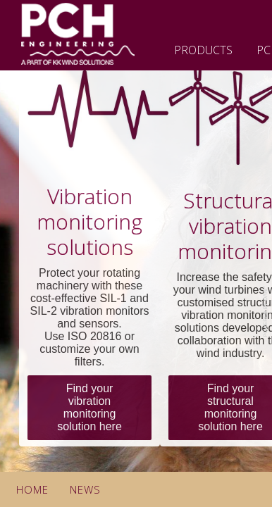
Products (203, 50)
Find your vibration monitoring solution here (89, 407)
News (85, 489)
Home (32, 489)
